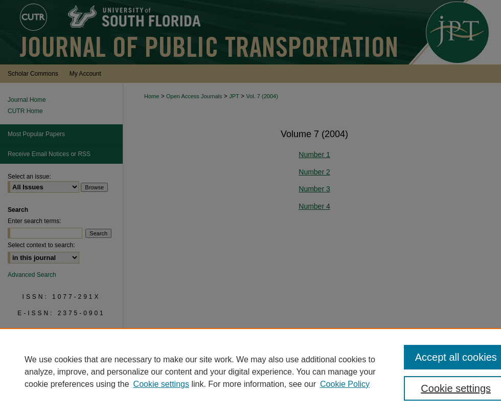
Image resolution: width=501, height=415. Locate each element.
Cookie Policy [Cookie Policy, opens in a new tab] (345, 384)
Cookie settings (161, 384)
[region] (250, 371)
